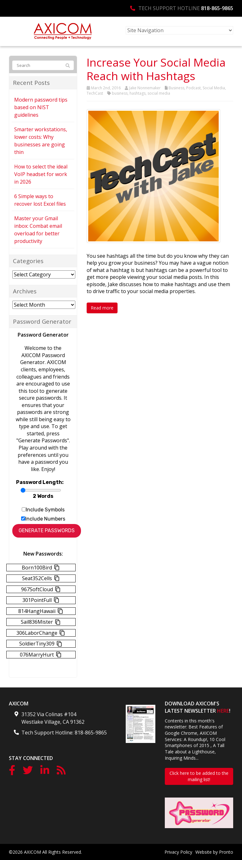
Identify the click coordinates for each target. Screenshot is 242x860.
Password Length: (40, 482)
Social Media (214, 88)
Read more (102, 308)
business (120, 93)
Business (176, 88)
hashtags (138, 93)
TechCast (95, 93)
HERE (223, 710)
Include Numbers (45, 519)
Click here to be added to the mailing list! (199, 776)
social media (158, 93)
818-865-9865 (217, 8)
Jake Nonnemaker (145, 88)
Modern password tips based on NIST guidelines (40, 107)
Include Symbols (45, 510)
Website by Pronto (214, 852)
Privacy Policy (178, 852)
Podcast (193, 88)
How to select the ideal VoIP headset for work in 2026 (40, 174)
